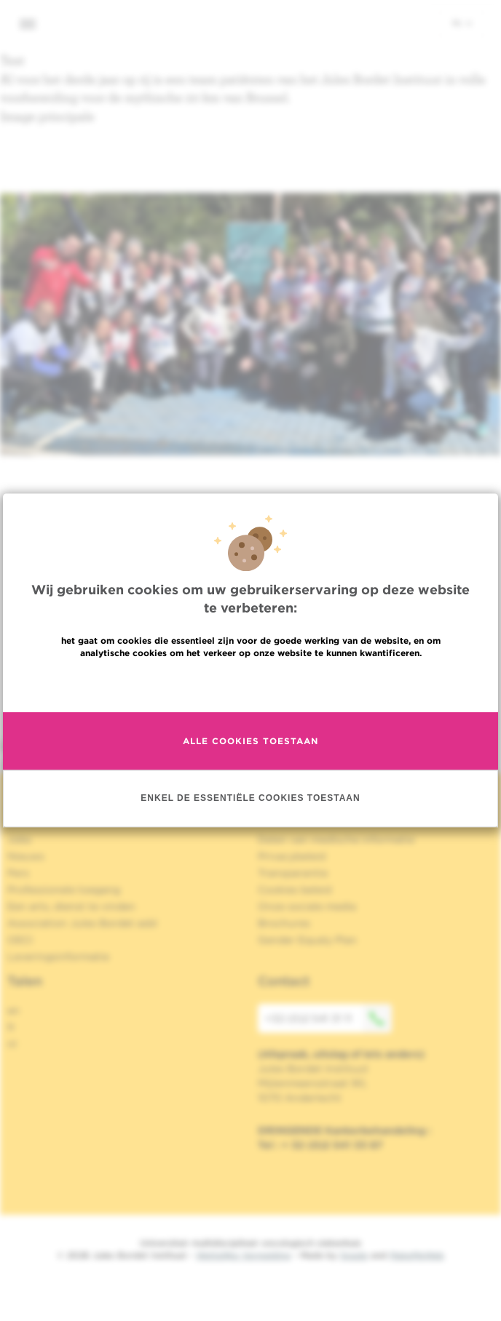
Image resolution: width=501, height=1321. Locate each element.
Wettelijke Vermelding (243, 1255)
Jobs (19, 839)
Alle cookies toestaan (250, 740)
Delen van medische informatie (336, 839)
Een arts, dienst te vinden (71, 906)
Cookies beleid (294, 889)
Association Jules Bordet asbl (82, 923)
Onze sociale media (307, 906)
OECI (20, 940)
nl (462, 22)
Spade (354, 1255)
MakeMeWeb (417, 1255)
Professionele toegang (63, 889)
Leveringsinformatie (58, 956)
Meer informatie (251, 684)
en (13, 1010)
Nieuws (25, 856)
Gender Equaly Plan (307, 940)
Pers (18, 873)
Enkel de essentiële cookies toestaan (250, 799)
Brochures (284, 923)
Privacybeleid (292, 856)
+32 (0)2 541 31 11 (328, 1018)
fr (11, 1027)
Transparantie (293, 873)
